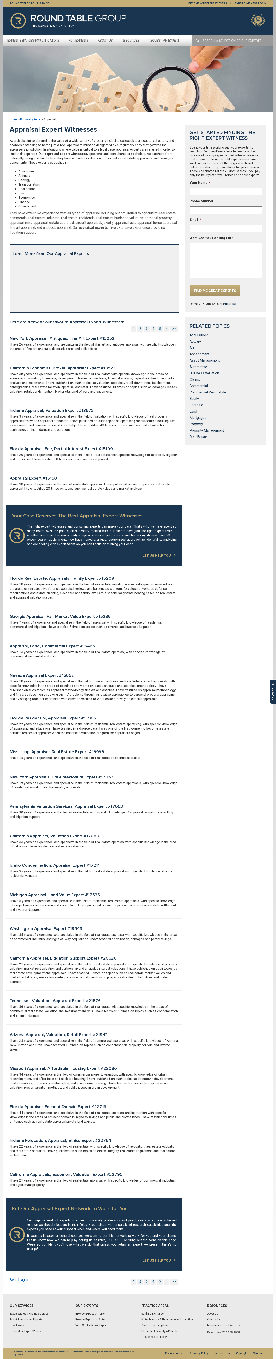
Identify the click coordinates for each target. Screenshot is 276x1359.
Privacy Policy (173, 1353)
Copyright (241, 1353)
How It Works (17, 1325)
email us (229, 304)
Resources (131, 41)
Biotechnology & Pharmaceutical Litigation (167, 1319)
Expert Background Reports (26, 1319)
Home (13, 119)
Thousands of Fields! (154, 1336)
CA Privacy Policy (198, 1353)
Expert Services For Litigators (33, 41)
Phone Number (201, 201)
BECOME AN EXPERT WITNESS (207, 3)
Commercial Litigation (154, 1325)
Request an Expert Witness (26, 1331)
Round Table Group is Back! (30, 3)
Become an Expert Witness (223, 1325)
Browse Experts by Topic (90, 1313)
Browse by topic (30, 119)
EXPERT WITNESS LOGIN (250, 3)
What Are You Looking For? (211, 238)
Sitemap (258, 1353)
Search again (19, 1280)
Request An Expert (164, 41)
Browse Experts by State (90, 1319)
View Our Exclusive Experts (91, 1325)
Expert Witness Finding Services (29, 1313)
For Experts (79, 41)
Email (195, 219)
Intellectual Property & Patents (159, 1331)
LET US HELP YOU (157, 556)
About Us (105, 41)
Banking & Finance (152, 1313)
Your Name (200, 183)
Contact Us (214, 1319)
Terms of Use (222, 1353)
